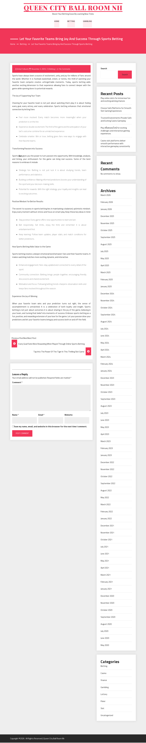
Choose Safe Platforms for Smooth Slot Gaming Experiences (116, 110)
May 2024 (105, 343)
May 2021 (105, 561)
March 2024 (106, 357)
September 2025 (108, 237)
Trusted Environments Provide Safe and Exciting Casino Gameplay (116, 120)
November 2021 (107, 533)
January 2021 (106, 589)
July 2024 (104, 329)
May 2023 (105, 427)
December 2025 (107, 216)
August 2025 (106, 244)
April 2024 (105, 350)
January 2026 (106, 209)
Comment (17, 382)
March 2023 (106, 441)
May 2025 (105, 258)
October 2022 (106, 476)
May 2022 (105, 497)
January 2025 (106, 287)
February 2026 (107, 202)
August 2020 (106, 624)
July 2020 (104, 631)
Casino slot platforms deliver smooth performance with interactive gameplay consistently (115, 144)
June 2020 (105, 638)
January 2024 (106, 371)
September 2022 (108, 483)
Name (15, 415)
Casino (103, 673)
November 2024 (107, 301)
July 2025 (104, 251)
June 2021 (105, 554)
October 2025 (106, 230)
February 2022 (107, 511)
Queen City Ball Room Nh (73, 7)
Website (69, 415)
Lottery (104, 694)
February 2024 (107, 364)
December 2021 (107, 526)
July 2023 (104, 413)
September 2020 (108, 617)
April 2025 (105, 265)
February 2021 (107, 582)
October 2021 (106, 540)
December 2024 (107, 294)
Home (56, 21)
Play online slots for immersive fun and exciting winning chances (115, 100)
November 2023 (107, 385)
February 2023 (107, 448)
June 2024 (105, 336)
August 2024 (106, 322)
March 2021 (106, 575)
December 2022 (107, 462)
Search (104, 68)
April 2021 (105, 568)
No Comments (64, 69)
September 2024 (108, 315)
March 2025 (106, 272)
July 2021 (104, 547)
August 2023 (106, 406)
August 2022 (106, 490)
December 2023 (107, 378)
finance (104, 680)
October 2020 (106, 610)
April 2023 (105, 434)
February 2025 (107, 279)
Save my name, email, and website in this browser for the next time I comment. (50, 426)
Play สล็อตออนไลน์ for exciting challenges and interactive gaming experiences (115, 131)
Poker (103, 701)
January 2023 (106, 455)
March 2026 (106, 195)
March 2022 (106, 505)
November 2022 (107, 469)
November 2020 (107, 603)
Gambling (87, 21)
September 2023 (108, 399)
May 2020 (105, 645)
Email (41, 415)
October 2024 (106, 308)
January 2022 (106, 519)
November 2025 (107, 223)
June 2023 (105, 420)
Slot (102, 708)
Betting (71, 21)
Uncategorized (107, 715)
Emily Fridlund (22, 69)
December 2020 (107, 596)
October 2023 (106, 392)
